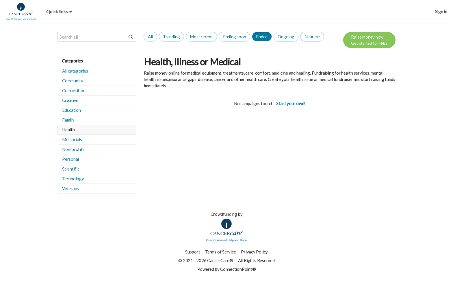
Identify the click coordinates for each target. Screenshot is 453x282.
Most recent (201, 36)
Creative (70, 100)
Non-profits (73, 149)
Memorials (72, 139)
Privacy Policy (254, 251)
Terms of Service (220, 251)
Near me (312, 36)
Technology (73, 178)
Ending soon (234, 36)
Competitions (74, 90)
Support (192, 251)
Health (68, 129)
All (150, 36)
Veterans (70, 188)
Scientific (70, 168)
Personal (70, 159)
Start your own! (290, 103)
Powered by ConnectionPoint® (226, 269)
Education (71, 110)
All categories (75, 70)
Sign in (441, 11)
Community (72, 80)
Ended (262, 36)
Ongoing (286, 36)
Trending (171, 36)
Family (68, 119)
